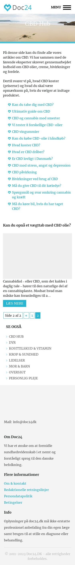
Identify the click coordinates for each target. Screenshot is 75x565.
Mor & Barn (19, 366)
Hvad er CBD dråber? (28, 152)
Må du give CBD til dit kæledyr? (36, 186)
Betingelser (13, 502)
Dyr (12, 342)
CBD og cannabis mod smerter (36, 118)
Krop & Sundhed (23, 354)
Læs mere (14, 303)
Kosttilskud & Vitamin (30, 348)
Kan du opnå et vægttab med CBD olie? (37, 225)
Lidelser (17, 360)
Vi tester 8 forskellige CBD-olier (37, 125)
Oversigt (17, 372)
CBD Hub (16, 336)
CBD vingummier (25, 132)
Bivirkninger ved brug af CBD (35, 179)
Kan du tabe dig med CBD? (33, 105)
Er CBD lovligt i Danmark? (32, 159)
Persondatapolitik (18, 496)
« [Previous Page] (26, 315)
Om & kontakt (15, 483)
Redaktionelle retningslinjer (26, 490)
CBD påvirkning (24, 172)
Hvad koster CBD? (26, 145)
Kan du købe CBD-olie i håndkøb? (38, 138)
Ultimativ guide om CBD (31, 111)
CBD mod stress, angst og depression (41, 165)
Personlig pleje (23, 378)
